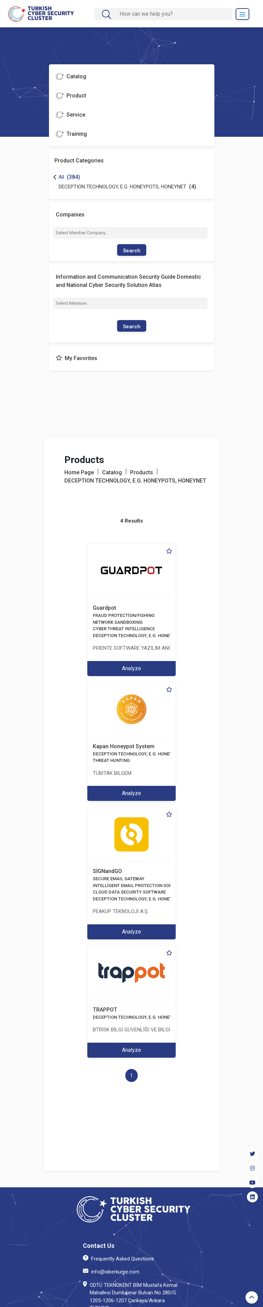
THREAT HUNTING (111, 760)
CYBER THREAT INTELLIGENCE (124, 628)
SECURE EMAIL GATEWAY (119, 878)
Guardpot (104, 608)
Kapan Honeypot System (123, 746)
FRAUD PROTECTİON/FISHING (123, 615)
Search (131, 251)
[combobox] (130, 233)
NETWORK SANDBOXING (117, 622)
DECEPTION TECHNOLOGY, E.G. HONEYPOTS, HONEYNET (151, 635)
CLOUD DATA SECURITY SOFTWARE (129, 892)
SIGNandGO (107, 871)
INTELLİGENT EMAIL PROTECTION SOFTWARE (139, 885)
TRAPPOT (105, 1009)
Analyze (131, 668)
